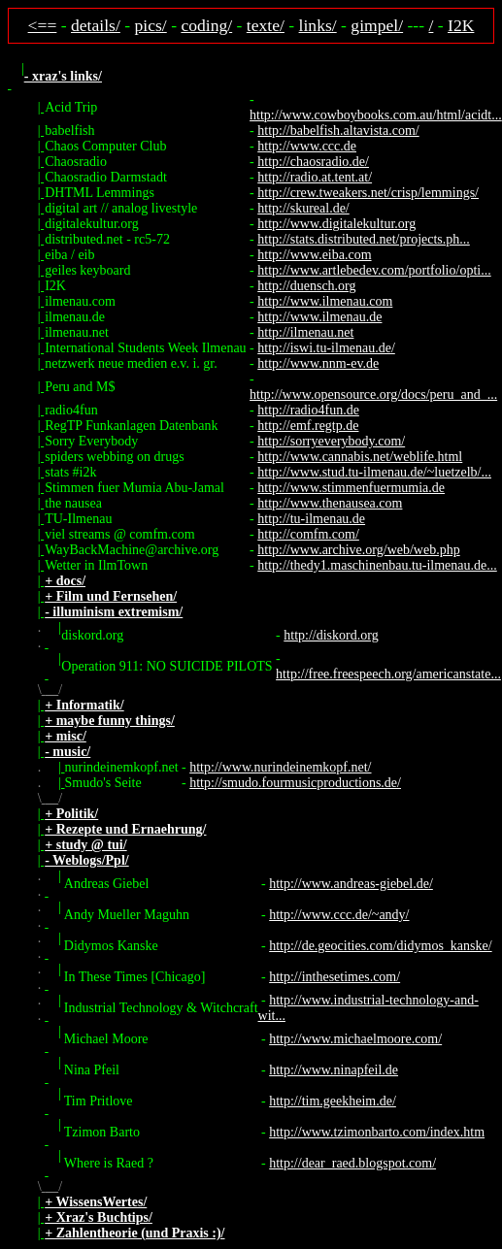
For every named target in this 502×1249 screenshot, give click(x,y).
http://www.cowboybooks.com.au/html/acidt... (376, 115)
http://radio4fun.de (308, 410)
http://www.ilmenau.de (319, 317)
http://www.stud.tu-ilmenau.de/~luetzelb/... (374, 472)
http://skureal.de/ (303, 208)
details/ (95, 25)
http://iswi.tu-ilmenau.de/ (326, 348)
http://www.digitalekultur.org (336, 223)
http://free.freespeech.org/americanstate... (388, 674)
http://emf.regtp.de (307, 425)
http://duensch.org (306, 286)
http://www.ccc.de (306, 146)
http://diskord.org (331, 635)
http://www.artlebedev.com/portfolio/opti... (373, 270)
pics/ (151, 25)
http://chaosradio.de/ (313, 161)
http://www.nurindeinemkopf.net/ (280, 767)
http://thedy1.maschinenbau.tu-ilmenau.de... (377, 565)
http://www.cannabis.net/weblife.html (359, 456)
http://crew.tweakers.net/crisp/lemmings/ (368, 192)
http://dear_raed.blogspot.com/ (352, 1163)
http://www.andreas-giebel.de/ (351, 883)
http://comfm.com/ (308, 534)
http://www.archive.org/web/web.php (358, 549)
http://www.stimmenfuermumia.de (351, 487)
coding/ (206, 25)
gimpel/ (377, 25)
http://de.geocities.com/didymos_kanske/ (380, 945)
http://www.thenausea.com (329, 503)
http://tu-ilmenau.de (311, 518)
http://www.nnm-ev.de (318, 363)
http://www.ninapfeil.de (333, 1070)
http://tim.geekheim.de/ (332, 1101)
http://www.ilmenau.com (324, 301)
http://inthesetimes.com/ (334, 977)
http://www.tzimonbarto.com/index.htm (377, 1132)
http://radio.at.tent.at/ (314, 177)
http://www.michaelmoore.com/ (355, 1039)
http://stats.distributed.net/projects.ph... (363, 239)
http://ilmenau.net (305, 332)
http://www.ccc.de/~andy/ (339, 914)
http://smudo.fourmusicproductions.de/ (295, 782)
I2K (461, 25)
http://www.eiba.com (314, 254)
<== (42, 25)
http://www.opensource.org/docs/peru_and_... (373, 394)
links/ (318, 25)
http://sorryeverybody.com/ (331, 441)
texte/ (265, 25)
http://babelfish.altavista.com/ (337, 130)
